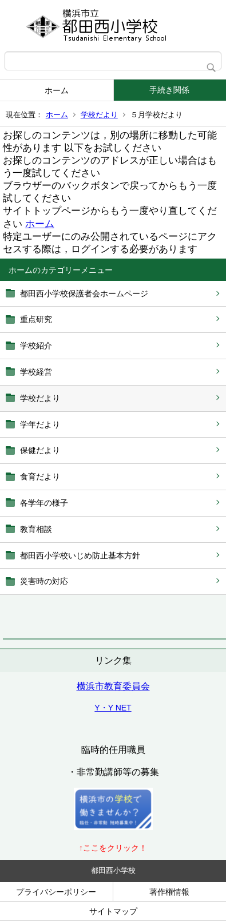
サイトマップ (113, 911)
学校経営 (36, 371)
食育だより (40, 476)
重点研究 (36, 319)
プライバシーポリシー (56, 891)
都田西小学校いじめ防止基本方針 (80, 555)
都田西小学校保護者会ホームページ (84, 293)
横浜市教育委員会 (113, 686)
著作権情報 (169, 891)
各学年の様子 (44, 502)
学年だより (40, 424)
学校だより (99, 114)
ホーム (57, 90)
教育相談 (36, 529)
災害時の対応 (44, 581)
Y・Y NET (112, 707)
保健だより (40, 450)
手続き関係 (169, 89)
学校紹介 (36, 345)
